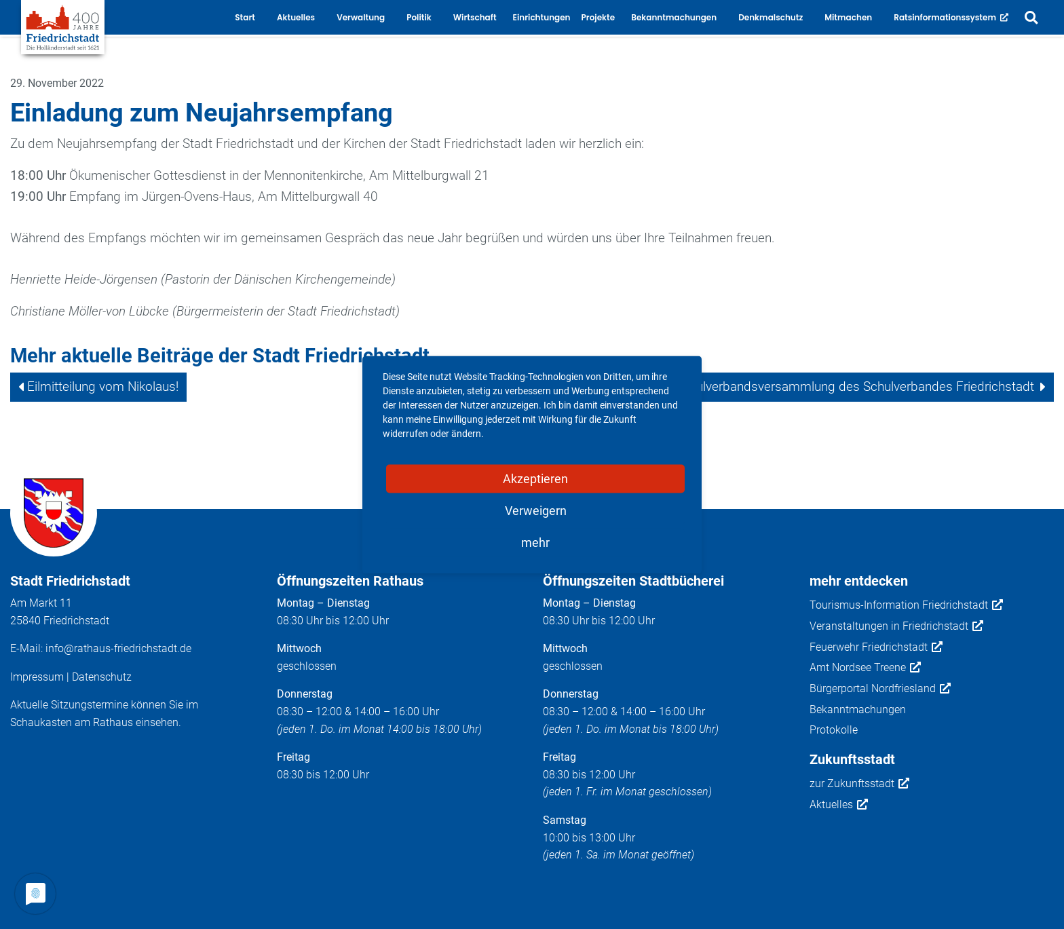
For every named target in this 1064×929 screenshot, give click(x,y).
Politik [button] (419, 17)
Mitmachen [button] (848, 17)
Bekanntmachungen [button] (674, 17)
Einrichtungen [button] (542, 17)
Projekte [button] (598, 17)
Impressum (37, 676)
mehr (535, 542)
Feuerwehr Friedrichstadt (876, 647)
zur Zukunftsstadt (859, 784)
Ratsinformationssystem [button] (951, 17)
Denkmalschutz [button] (770, 17)
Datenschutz (102, 676)
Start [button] (245, 17)
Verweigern (536, 510)
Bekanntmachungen (858, 709)
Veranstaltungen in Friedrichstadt (896, 626)
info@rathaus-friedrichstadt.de (118, 648)
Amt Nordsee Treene (865, 668)
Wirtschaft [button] (475, 17)
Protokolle (834, 729)
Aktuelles (839, 805)
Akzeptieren (535, 478)
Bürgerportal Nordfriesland (880, 689)
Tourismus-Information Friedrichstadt (906, 605)
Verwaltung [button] (361, 17)
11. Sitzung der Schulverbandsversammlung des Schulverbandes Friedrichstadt (810, 386)
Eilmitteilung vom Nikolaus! (102, 386)
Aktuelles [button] (296, 17)
